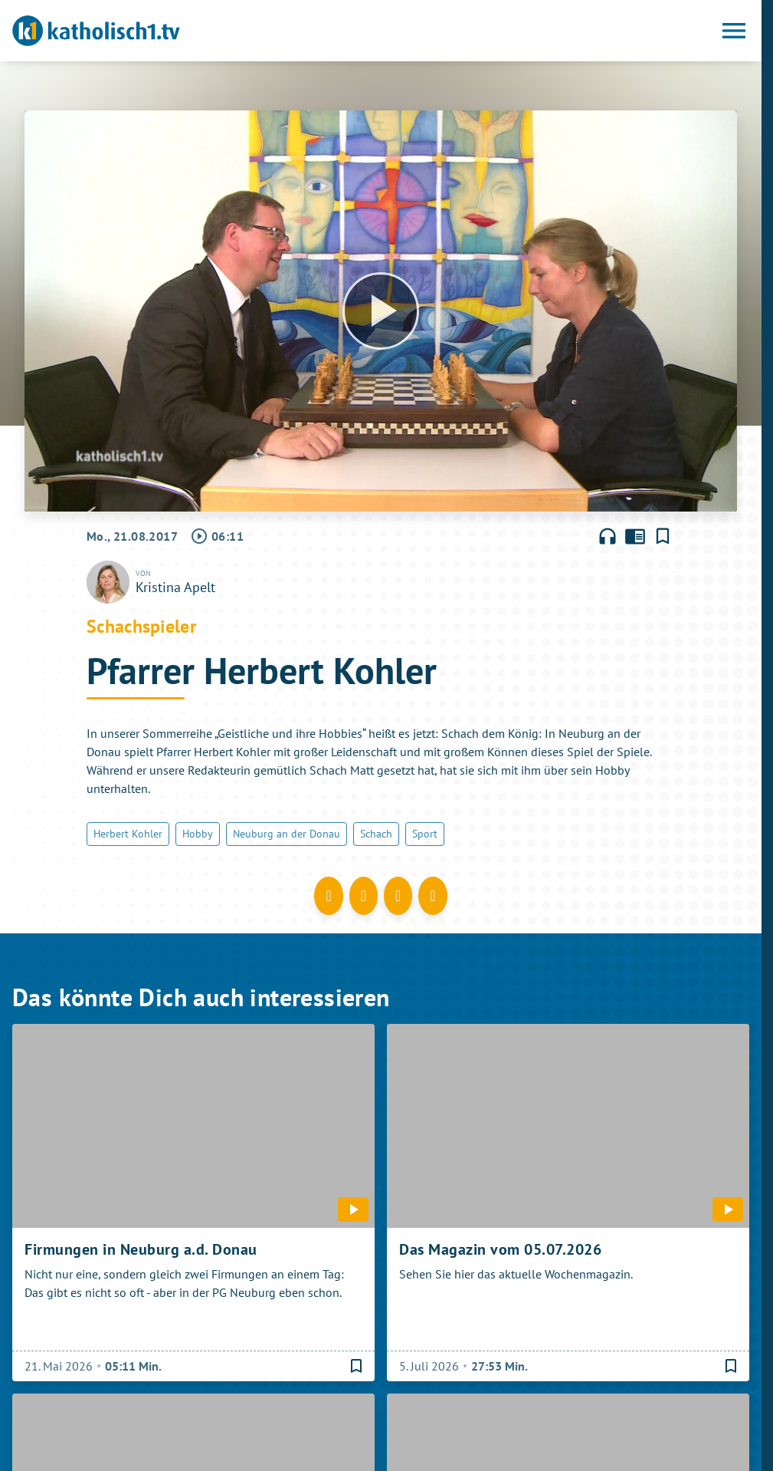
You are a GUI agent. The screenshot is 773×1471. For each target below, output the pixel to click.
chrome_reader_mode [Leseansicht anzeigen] (635, 536)
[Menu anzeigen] (734, 30)
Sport (424, 834)
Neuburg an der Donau (286, 834)
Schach (376, 834)
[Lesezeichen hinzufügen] (662, 536)
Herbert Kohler (127, 834)
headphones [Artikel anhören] (607, 536)
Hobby (197, 834)
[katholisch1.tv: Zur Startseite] (196, 30)
